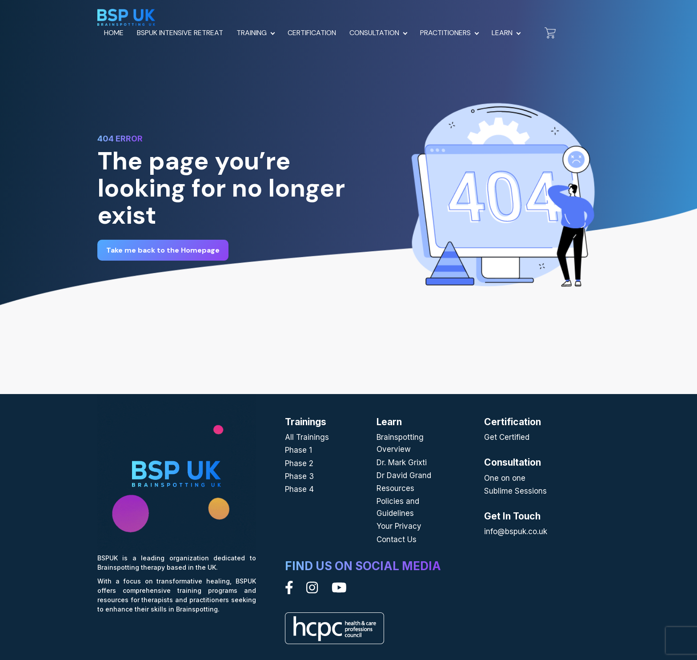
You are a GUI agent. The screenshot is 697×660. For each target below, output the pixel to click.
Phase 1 (298, 450)
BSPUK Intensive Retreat (180, 32)
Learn (502, 32)
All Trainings (307, 437)
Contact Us (397, 539)
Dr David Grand (404, 475)
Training (251, 32)
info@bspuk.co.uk (515, 531)
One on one (504, 478)
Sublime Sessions (515, 491)
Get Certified (506, 437)
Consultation (374, 32)
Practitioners (445, 32)
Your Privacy (399, 526)
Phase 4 (299, 489)
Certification (312, 32)
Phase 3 (299, 476)
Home (114, 32)
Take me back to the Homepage (163, 250)
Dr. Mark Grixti (402, 462)
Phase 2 (299, 463)
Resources (395, 488)
